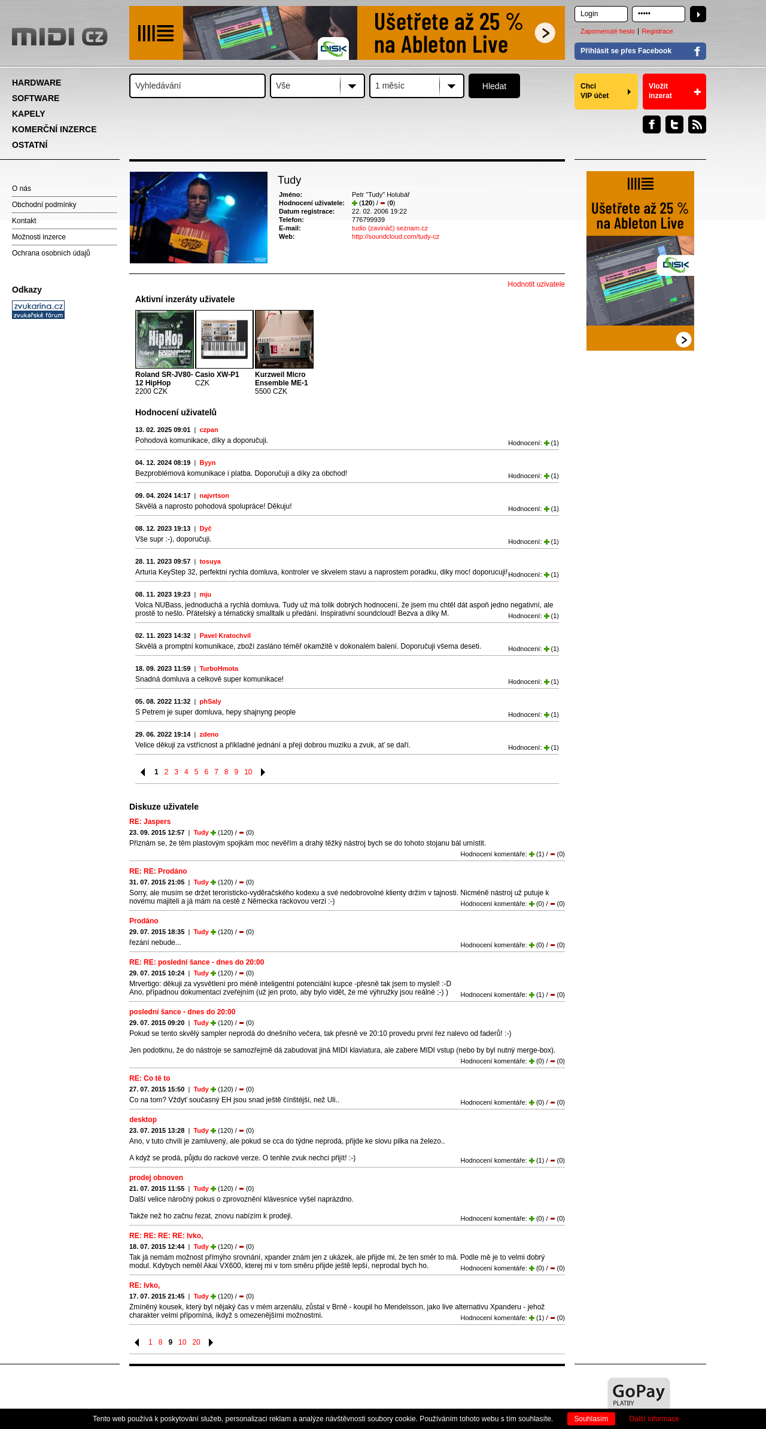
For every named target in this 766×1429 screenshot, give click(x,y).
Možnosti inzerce (39, 237)
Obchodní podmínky (44, 204)
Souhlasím (591, 1419)
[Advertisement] (66, 506)
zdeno (208, 734)
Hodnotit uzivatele (536, 284)
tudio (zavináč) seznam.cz (390, 228)
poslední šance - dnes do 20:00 (182, 1012)
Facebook (652, 124)
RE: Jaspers (150, 821)
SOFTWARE (35, 98)
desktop (143, 1119)
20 (196, 1342)
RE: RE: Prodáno (158, 871)
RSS (697, 124)
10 (248, 772)
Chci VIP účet (594, 91)
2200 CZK (164, 383)
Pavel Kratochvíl (225, 635)
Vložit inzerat (660, 91)
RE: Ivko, (144, 1285)
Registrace (657, 31)
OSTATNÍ (29, 145)
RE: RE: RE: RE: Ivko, (166, 1236)
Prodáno (144, 921)
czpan (208, 429)
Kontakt (24, 221)
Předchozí (143, 772)
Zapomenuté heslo (607, 31)
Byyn (207, 462)
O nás (21, 188)
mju (205, 594)
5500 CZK (281, 383)
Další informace (654, 1419)
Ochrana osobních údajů (51, 253)
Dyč (205, 528)
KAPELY (28, 113)
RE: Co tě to (150, 1078)
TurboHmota (218, 668)
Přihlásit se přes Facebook (625, 51)
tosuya (209, 561)
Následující (264, 772)
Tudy (200, 832)
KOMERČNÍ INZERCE (54, 129)
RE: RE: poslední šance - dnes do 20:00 (196, 962)
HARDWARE (36, 82)
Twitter (674, 124)
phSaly (210, 701)
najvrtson (214, 495)
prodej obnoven (156, 1177)
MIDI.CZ (60, 36)
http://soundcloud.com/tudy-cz (395, 236)
